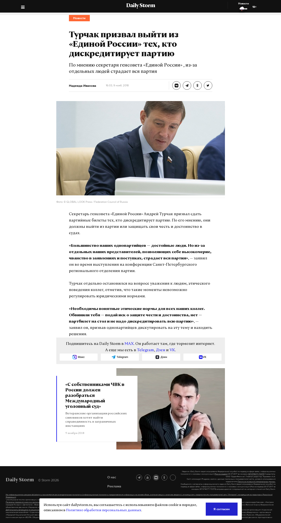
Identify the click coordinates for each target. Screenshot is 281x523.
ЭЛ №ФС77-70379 (256, 474)
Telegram (145, 350)
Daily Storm (140, 5)
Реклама (114, 486)
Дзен (160, 350)
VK (172, 350)
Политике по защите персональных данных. (257, 481)
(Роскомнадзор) (221, 474)
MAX (129, 344)
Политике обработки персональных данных (103, 510)
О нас (111, 477)
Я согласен (222, 509)
